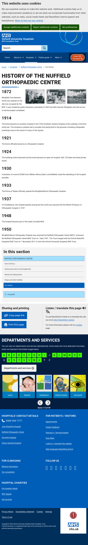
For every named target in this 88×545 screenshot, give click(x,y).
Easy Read (50, 438)
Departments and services (17, 368)
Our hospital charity (10, 488)
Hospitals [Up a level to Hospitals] (11, 294)
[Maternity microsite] (27, 386)
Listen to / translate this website (59, 444)
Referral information (10, 467)
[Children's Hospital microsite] (61, 386)
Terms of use (7, 517)
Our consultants (8, 472)
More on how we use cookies (29, 20)
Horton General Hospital (11, 443)
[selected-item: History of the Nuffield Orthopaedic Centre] (44, 285)
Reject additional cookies (45, 27)
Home (4, 67)
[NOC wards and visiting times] (44, 274)
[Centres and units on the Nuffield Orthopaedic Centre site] (44, 269)
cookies (79, 325)
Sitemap (48, 512)
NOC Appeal (6, 494)
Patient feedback (52, 427)
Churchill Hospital (9, 438)
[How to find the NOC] (44, 263)
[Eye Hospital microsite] (78, 386)
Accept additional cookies (16, 27)
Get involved (7, 499)
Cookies (40, 512)
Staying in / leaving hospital (57, 433)
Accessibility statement (25, 512)
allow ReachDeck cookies (64, 320)
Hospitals (13, 67)
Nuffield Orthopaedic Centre (31, 67)
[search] (44, 48)
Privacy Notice (7, 512)
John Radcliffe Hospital (11, 427)
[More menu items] (58, 58)
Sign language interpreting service (59, 449)
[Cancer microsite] (10, 386)
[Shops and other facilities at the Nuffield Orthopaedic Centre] (44, 280)
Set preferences (69, 27)
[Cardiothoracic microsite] (44, 386)
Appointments (51, 422)
